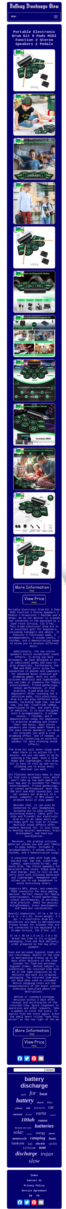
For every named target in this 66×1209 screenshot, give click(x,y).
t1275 (23, 1095)
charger (29, 1134)
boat (43, 1094)
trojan (47, 1154)
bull (30, 1143)
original (53, 1115)
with (28, 1108)
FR (37, 1195)
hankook (18, 1143)
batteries (44, 1126)
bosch (40, 1103)
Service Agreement (34, 1190)
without (18, 1108)
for (33, 1093)
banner (29, 1114)
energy (40, 1133)
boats (52, 1138)
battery (25, 1100)
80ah (49, 1102)
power (52, 1133)
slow (34, 1160)
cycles (53, 1143)
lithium (29, 1148)
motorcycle (19, 1138)
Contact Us (34, 1180)
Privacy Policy (34, 1185)
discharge (26, 1153)
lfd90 (42, 1148)
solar (18, 1132)
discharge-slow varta (23, 1128)
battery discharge (34, 1082)
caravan (17, 1114)
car (51, 1107)
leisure (39, 1108)
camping (37, 1138)
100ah (28, 1119)
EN (30, 1195)
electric (40, 1143)
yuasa (43, 1120)
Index (34, 1175)
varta (41, 1113)
